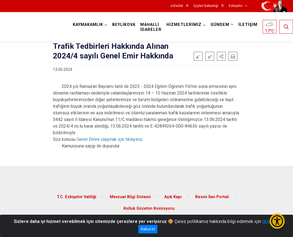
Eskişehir (236, 6)
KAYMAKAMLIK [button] (88, 24)
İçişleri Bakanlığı (205, 6)
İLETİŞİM (247, 24)
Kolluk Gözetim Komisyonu (149, 208)
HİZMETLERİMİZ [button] (183, 24)
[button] (221, 56)
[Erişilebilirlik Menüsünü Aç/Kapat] (277, 221)
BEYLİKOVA (123, 24)
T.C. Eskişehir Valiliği (76, 197)
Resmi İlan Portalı (212, 197)
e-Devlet (177, 6)
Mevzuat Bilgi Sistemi (130, 197)
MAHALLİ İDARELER (151, 27)
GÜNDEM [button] (220, 24)
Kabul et (148, 229)
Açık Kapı (173, 197)
